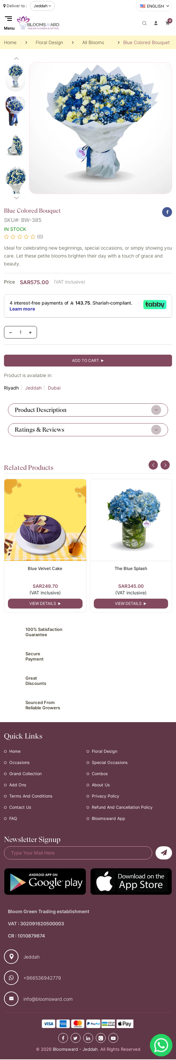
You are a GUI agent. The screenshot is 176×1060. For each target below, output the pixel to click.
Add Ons (18, 785)
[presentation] (153, 465)
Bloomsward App (109, 819)
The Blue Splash (131, 568)
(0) (40, 236)
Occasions (19, 763)
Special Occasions (110, 763)
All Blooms (93, 42)
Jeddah (33, 388)
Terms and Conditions (32, 797)
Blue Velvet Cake (45, 568)
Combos (100, 774)
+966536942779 (42, 978)
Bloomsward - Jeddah (75, 1050)
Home (10, 42)
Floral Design (49, 42)
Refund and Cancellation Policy (124, 808)
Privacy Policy (106, 797)
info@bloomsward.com (48, 999)
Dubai (54, 388)
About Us (101, 785)
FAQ (13, 819)
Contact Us (20, 808)
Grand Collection (26, 774)
